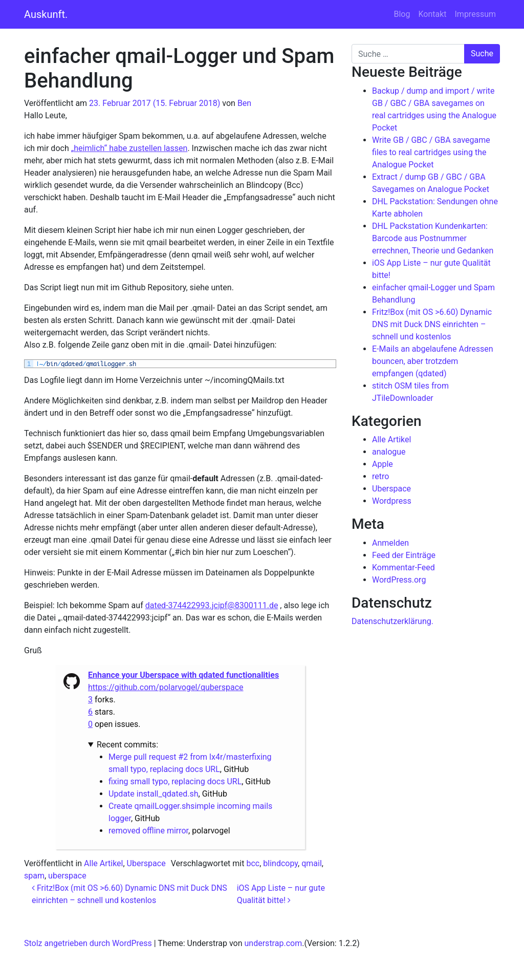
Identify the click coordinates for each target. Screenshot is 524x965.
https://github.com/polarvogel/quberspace (166, 687)
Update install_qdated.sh (153, 794)
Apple (382, 464)
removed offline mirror (148, 830)
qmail (311, 863)
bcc (252, 863)
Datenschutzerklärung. (392, 621)
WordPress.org (399, 580)
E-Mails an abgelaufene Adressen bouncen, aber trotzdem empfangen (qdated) (432, 361)
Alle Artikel (103, 863)
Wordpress (391, 501)
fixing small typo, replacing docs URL (175, 781)
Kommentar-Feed (403, 567)
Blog (402, 14)
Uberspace (146, 863)
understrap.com (273, 943)
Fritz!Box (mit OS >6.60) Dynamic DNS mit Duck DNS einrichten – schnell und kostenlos (432, 324)
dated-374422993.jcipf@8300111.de (211, 605)
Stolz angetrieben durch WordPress (88, 943)
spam (34, 876)
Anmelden (390, 543)
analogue (389, 452)
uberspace (67, 876)
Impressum (475, 14)
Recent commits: (127, 744)
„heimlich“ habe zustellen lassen (129, 148)
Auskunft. (46, 14)
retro (380, 476)
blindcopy (280, 863)
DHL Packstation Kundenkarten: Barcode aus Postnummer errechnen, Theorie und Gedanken (432, 238)
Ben (244, 103)
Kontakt (432, 14)
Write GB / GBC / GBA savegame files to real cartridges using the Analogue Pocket (431, 152)
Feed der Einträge (403, 555)
